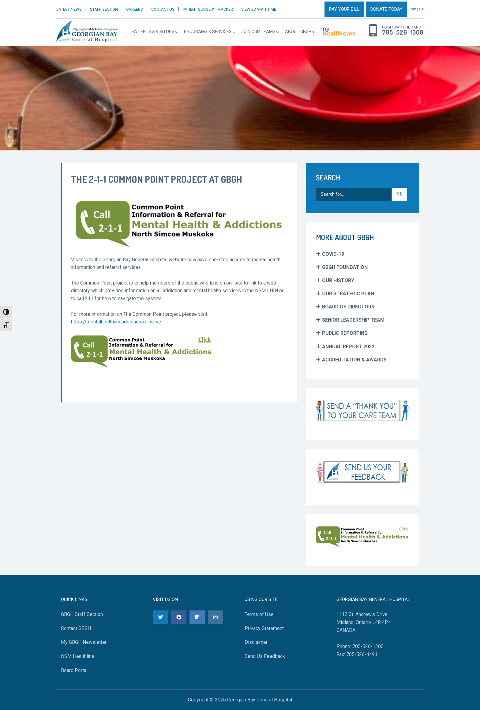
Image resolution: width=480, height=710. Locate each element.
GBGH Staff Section (82, 614)
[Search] (399, 194)
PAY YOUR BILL (344, 9)
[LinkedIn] (197, 617)
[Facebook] (178, 617)
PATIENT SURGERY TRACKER (208, 9)
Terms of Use (259, 614)
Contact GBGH (76, 628)
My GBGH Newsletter (84, 642)
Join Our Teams (258, 31)
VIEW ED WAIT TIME (258, 9)
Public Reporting (345, 333)
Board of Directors (348, 307)
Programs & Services (208, 31)
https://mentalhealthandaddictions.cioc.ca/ (116, 322)
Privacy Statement (264, 628)
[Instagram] (215, 617)
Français (416, 9)
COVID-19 (333, 254)
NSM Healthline (77, 656)
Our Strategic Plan (348, 293)
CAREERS (134, 9)
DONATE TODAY (386, 9)
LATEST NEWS (69, 9)
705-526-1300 (402, 32)
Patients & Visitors (153, 31)
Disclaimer (256, 642)
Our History (338, 280)
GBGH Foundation (345, 267)
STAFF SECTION (104, 9)
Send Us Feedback (265, 656)
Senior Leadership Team (353, 320)
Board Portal (74, 670)
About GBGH (298, 31)
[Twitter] (160, 617)
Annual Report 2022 (348, 346)
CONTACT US (162, 9)
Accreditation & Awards (354, 360)
